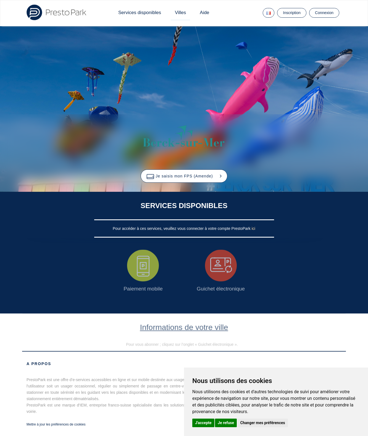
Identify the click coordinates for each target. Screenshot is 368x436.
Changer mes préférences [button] (262, 423)
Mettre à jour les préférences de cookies (56, 424)
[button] (184, 176)
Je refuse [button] (226, 423)
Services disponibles (139, 12)
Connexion (324, 12)
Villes (180, 12)
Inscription (292, 12)
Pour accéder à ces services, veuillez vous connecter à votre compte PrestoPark (182, 228)
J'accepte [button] (203, 423)
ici (253, 228)
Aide (204, 12)
